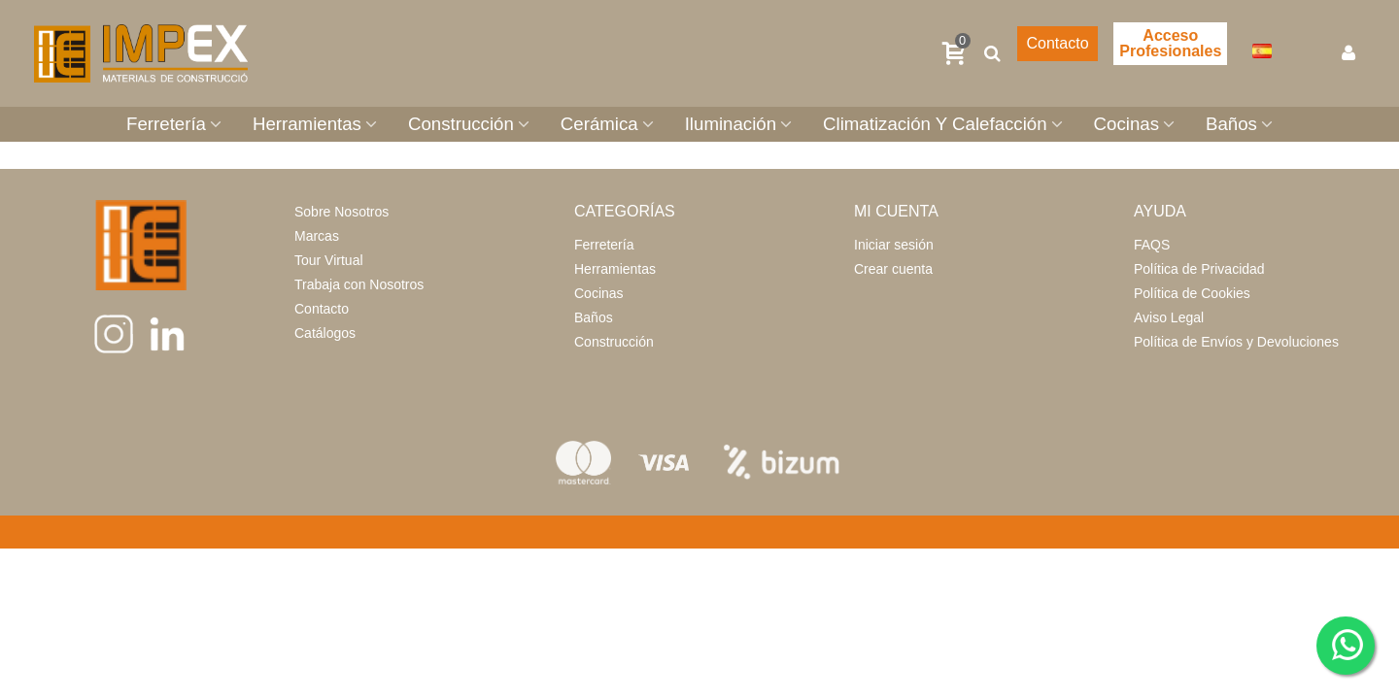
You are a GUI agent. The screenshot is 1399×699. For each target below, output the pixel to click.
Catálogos (325, 333)
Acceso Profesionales (1170, 43)
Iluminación (730, 124)
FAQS (1152, 244)
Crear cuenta (893, 269)
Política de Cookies (1192, 293)
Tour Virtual (328, 260)
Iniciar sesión (894, 244)
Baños (1231, 124)
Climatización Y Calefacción (935, 124)
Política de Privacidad (1199, 269)
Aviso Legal (1169, 317)
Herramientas (307, 124)
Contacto (1057, 43)
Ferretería (166, 124)
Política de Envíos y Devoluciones (1236, 342)
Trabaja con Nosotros (359, 284)
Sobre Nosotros (341, 211)
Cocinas (1126, 124)
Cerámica (599, 124)
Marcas (316, 236)
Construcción (461, 124)
